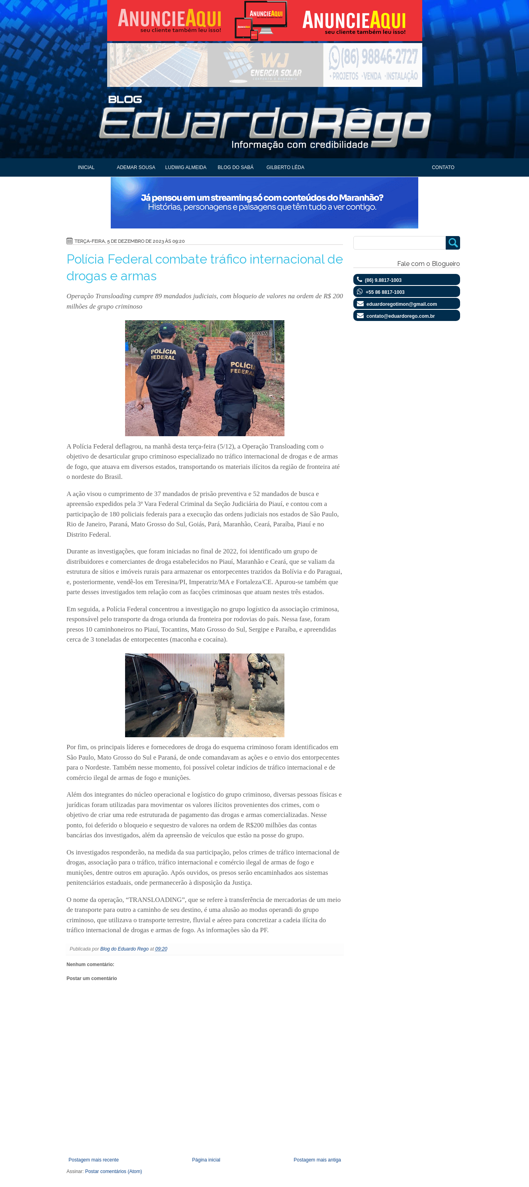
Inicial (86, 167)
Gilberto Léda (285, 167)
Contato (443, 167)
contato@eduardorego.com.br (400, 316)
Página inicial (206, 1160)
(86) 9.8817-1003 (383, 280)
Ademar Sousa (136, 167)
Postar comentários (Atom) (113, 1171)
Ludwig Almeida (185, 167)
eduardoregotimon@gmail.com (401, 304)
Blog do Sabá (235, 167)
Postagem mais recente (94, 1160)
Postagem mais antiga (317, 1160)
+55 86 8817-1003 (385, 292)
